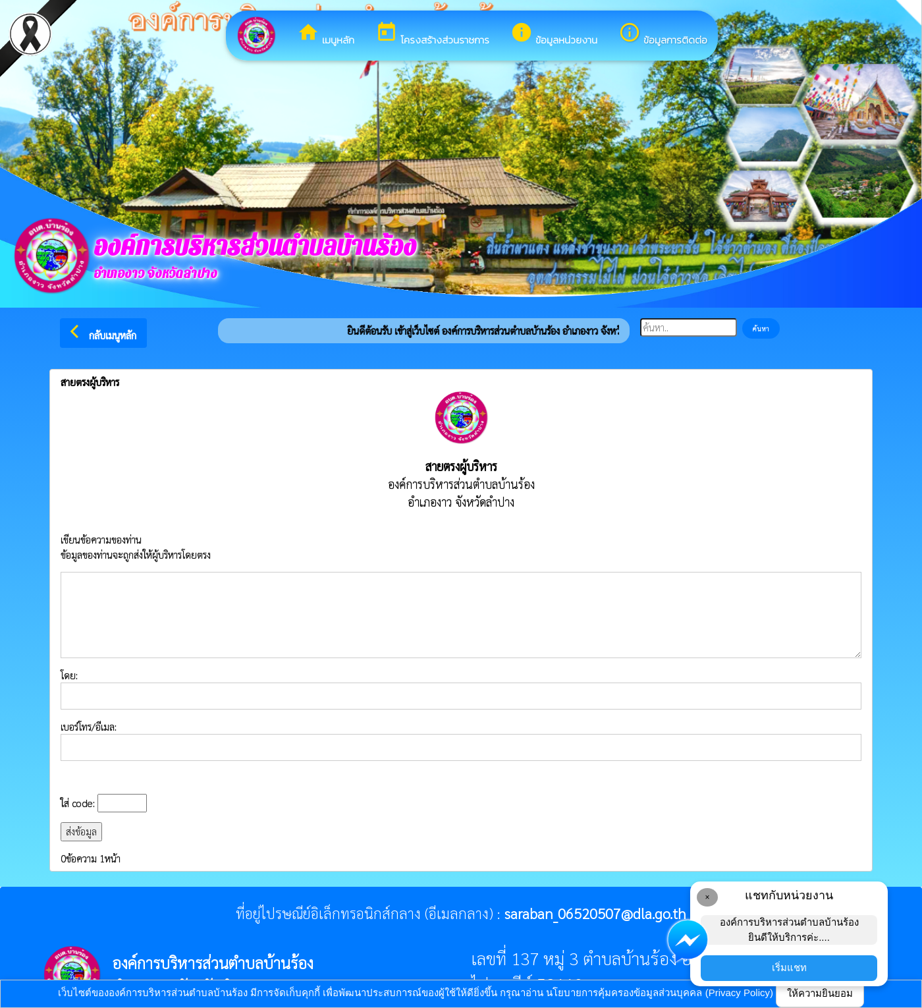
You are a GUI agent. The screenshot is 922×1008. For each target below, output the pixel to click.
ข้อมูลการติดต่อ (662, 34)
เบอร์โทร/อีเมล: (461, 740)
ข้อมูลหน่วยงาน (553, 34)
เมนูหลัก (325, 34)
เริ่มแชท (789, 967)
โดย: (461, 689)
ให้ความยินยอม (820, 993)
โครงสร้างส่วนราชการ (432, 34)
